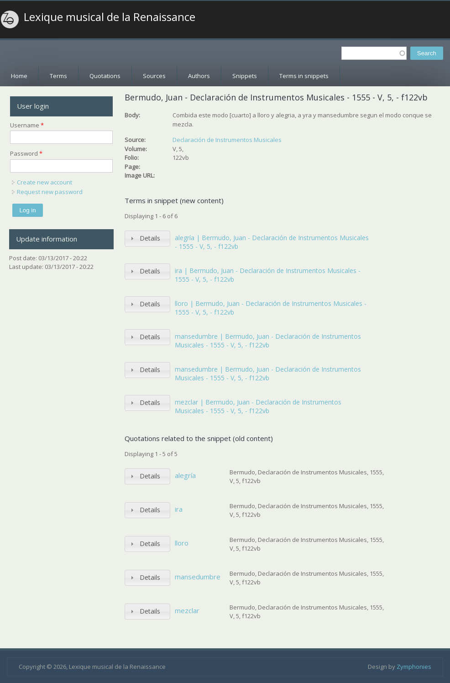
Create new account (44, 182)
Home (19, 76)
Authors (199, 76)
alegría (185, 475)
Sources (154, 76)
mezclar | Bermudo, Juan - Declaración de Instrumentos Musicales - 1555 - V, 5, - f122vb (258, 406)
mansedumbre (197, 576)
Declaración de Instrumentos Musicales (227, 140)
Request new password (50, 192)
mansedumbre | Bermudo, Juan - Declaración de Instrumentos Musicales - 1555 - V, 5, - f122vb (268, 341)
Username (27, 125)
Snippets (244, 76)
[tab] (147, 239)
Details (150, 238)
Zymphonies (414, 666)
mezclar (187, 610)
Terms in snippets (304, 76)
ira (179, 509)
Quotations (104, 76)
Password (26, 153)
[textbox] (374, 53)
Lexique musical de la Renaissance (109, 16)
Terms (58, 76)
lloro (181, 542)
